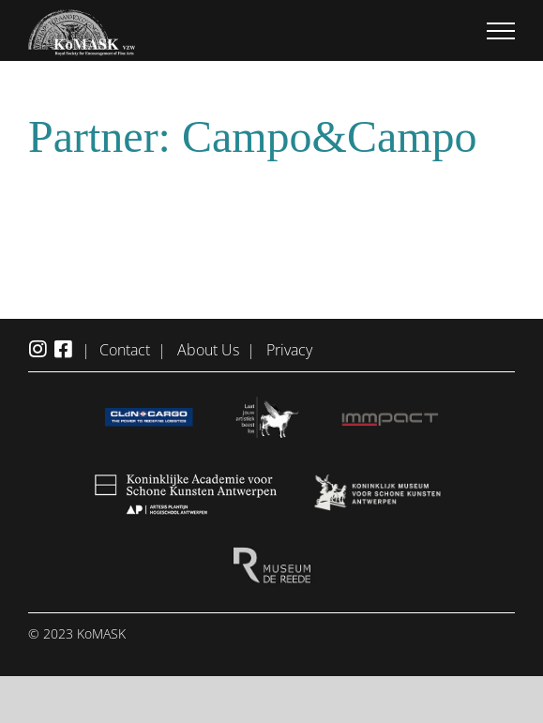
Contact (124, 349)
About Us (208, 349)
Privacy (289, 349)
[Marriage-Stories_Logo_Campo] (271, 196)
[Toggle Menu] (501, 31)
